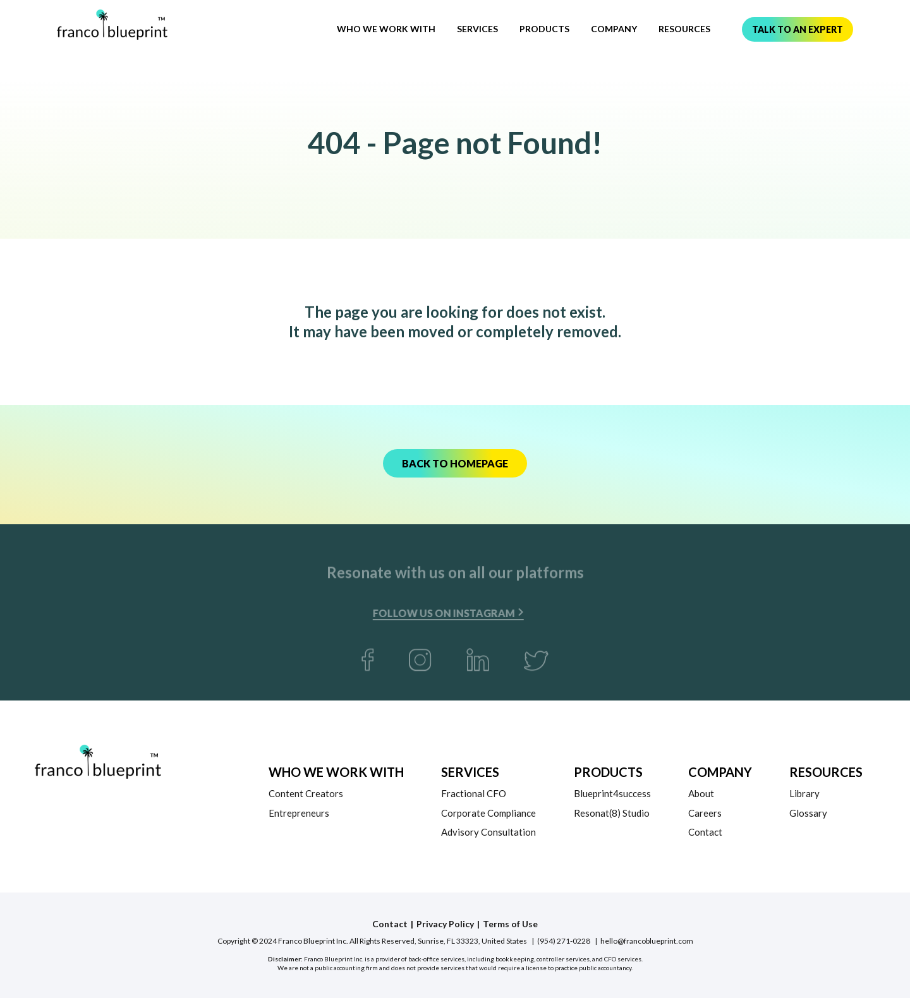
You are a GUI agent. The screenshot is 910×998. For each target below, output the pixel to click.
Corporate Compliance (488, 813)
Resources (684, 28)
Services (477, 28)
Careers (705, 813)
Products (544, 28)
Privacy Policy (445, 923)
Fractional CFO (473, 793)
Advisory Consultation (488, 832)
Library (804, 793)
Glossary (808, 813)
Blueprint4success (612, 793)
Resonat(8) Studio (612, 813)
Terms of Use (510, 923)
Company (614, 28)
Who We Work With (386, 28)
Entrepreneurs (299, 813)
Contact (705, 832)
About (701, 793)
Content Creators (306, 793)
